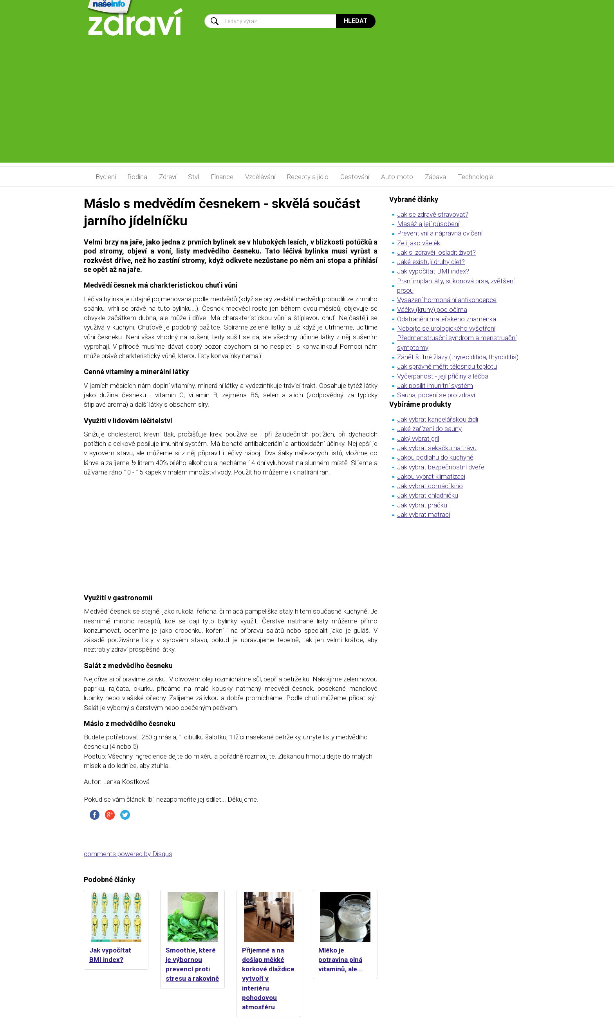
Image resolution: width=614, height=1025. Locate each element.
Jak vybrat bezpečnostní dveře (440, 467)
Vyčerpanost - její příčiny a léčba (442, 376)
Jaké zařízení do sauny (429, 429)
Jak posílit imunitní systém (435, 385)
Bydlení (106, 177)
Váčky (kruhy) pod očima (432, 309)
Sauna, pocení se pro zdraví (436, 395)
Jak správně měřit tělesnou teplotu (447, 366)
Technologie (475, 177)
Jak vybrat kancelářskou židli (437, 419)
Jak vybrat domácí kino (430, 486)
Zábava (435, 177)
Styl (193, 177)
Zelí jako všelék (418, 243)
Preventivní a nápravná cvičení (439, 233)
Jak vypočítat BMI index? (433, 271)
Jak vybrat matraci (423, 514)
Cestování (354, 177)
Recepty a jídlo (308, 177)
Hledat (356, 21)
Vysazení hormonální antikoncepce (447, 300)
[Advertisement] (307, 108)
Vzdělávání (260, 177)
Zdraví (167, 177)
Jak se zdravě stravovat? (432, 214)
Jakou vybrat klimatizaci (431, 476)
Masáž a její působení (428, 224)
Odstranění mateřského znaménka (446, 319)
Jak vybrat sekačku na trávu (437, 448)
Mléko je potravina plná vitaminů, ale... (340, 959)
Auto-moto (397, 177)
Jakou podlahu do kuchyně (435, 457)
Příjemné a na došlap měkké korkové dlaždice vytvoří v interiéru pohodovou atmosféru (268, 978)
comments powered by (128, 854)
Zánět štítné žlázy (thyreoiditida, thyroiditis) (457, 357)
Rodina (137, 177)
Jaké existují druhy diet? (431, 262)
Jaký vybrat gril (418, 438)
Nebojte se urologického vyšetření (446, 328)
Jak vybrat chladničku (427, 495)
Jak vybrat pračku (422, 505)
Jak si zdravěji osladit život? (436, 252)
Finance (222, 177)
